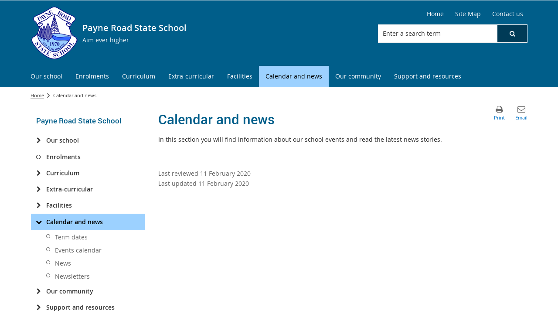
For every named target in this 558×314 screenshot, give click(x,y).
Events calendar (78, 250)
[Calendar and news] (38, 222)
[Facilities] (38, 205)
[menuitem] (46, 76)
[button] (512, 33)
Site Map (468, 14)
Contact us (507, 14)
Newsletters (72, 276)
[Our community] (38, 291)
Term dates (71, 237)
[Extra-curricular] (38, 189)
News (63, 263)
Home (435, 14)
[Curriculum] (38, 173)
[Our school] (38, 140)
